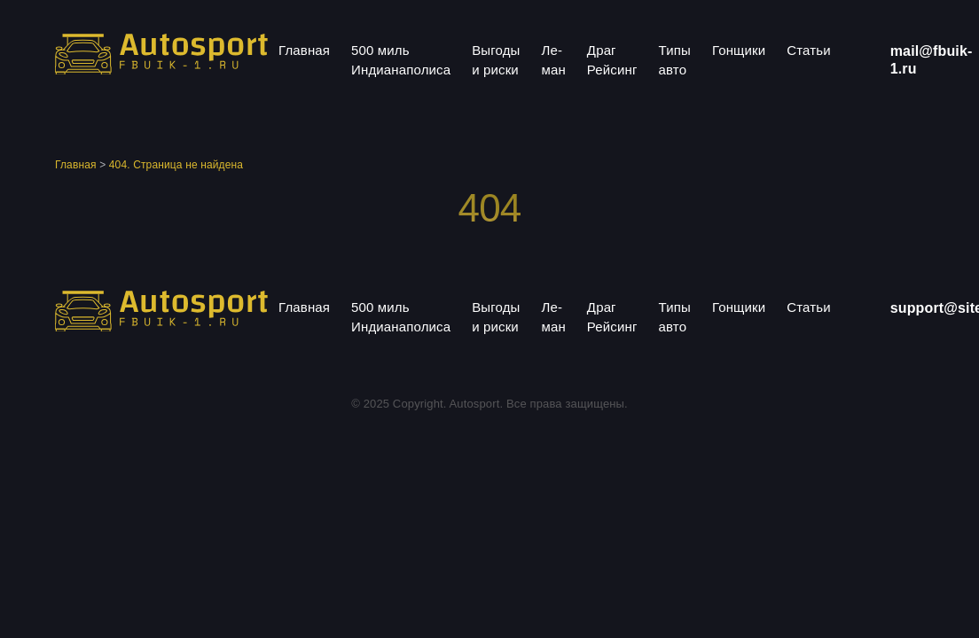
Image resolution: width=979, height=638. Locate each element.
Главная (304, 50)
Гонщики (738, 50)
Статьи (808, 50)
